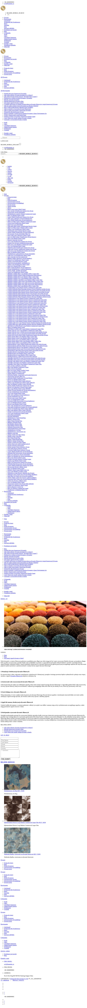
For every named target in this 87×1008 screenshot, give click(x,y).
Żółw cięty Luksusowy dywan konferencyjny (19, 218)
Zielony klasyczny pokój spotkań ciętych (18, 444)
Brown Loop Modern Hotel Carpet (16, 404)
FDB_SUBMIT (5, 760)
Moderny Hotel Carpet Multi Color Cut (18, 470)
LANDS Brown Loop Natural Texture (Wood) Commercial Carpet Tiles (27, 303)
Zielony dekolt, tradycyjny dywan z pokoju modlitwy (22, 477)
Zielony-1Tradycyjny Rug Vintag (16, 442)
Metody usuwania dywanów (11, 99)
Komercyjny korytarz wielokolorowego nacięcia (20, 243)
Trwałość (6, 42)
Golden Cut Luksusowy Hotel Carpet (17, 485)
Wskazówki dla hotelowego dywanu (14, 112)
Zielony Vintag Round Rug (14, 439)
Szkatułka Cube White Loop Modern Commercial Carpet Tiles (24, 364)
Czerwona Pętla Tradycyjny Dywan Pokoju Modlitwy (22, 479)
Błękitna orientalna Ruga (14, 422)
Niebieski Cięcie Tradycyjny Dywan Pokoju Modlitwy (22, 474)
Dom (5, 194)
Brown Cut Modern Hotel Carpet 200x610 (19, 381)
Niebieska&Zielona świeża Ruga (16, 428)
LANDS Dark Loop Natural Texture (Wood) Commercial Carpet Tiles (26, 312)
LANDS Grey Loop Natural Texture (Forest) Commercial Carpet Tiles (26, 315)
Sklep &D (7, 46)
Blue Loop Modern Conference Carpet (17, 367)
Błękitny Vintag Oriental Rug (15, 441)
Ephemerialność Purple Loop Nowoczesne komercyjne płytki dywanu (26, 349)
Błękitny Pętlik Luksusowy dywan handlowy (19, 258)
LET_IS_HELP (5, 735)
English (9, 166)
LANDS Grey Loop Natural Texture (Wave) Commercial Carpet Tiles (26, 319)
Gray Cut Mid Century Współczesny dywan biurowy (21, 237)
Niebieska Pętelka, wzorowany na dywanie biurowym (22, 375)
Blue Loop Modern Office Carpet (16, 372)
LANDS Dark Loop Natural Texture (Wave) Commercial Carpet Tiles (26, 310)
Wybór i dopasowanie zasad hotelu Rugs (15, 115)
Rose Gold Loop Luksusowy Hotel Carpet (18, 235)
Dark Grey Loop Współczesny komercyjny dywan (21, 250)
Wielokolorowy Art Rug (14, 430)
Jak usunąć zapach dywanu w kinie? (14, 102)
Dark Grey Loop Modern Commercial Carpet (19, 244)
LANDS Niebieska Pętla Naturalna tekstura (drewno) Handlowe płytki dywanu (29, 296)
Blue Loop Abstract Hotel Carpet (16, 457)
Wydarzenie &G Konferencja (12, 22)
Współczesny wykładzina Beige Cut (17, 490)
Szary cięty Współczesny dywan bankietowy (19, 405)
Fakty (5, 36)
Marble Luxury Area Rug (14, 436)
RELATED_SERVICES (8, 763)
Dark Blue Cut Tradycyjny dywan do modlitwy (20, 476)
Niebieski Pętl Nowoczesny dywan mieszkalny (20, 453)
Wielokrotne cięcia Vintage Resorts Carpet (19, 231)
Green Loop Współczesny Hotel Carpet (18, 223)
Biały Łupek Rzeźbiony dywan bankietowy (19, 267)
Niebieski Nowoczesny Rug (15, 427)
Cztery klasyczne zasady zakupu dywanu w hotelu (17, 118)
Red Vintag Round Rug (13, 437)
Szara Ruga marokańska (14, 414)
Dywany (6, 17)
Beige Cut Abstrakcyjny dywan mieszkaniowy (20, 456)
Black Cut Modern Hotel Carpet (16, 327)
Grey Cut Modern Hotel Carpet (15, 482)
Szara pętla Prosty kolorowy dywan (17, 448)
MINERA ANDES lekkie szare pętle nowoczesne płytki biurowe (25, 283)
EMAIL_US (4, 598)
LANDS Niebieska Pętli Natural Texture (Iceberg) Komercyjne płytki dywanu (28, 290)
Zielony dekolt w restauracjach (15, 373)
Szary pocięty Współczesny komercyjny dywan (20, 211)
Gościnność (7, 20)
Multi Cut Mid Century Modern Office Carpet (20, 227)
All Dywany (4, 77)
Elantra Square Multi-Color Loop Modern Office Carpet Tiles (24, 341)
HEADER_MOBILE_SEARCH (28, 154)
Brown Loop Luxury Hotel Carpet (16, 398)
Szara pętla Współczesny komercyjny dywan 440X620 (22, 407)
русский (9, 174)
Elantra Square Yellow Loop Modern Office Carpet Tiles (22, 342)
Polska (9, 179)
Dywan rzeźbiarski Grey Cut (15, 396)
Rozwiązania (7, 19)
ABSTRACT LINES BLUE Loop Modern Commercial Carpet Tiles (26, 326)
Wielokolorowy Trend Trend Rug (16, 418)
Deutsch (9, 171)
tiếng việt (10, 178)
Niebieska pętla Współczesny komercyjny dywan (20, 247)
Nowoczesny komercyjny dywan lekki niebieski (20, 483)
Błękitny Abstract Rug (13, 419)
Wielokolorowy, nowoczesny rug (16, 431)
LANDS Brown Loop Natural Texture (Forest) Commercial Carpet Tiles (27, 300)
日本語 (9, 169)
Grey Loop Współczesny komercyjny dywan (19, 241)
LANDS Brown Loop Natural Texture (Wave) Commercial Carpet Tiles (26, 301)
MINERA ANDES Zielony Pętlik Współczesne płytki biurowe (24, 275)
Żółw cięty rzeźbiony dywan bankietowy (18, 395)
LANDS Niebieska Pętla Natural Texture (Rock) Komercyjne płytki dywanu (28, 292)
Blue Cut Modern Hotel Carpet (15, 215)
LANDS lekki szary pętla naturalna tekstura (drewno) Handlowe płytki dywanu (29, 324)
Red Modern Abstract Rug (14, 424)
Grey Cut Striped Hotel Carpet (15, 399)
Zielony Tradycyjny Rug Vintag (16, 434)
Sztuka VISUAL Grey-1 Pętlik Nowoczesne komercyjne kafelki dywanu (27, 332)
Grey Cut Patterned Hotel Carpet (16, 246)
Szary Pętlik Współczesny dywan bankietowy (19, 220)
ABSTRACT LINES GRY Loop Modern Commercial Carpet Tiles (25, 329)
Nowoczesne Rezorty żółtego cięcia (17, 467)
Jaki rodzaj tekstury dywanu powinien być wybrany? (18, 95)
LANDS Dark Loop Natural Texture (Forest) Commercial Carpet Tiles (26, 304)
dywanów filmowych (16, 676)
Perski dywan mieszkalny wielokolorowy (18, 263)
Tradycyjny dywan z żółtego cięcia (16, 480)
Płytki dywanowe (9, 71)
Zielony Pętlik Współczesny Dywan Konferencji (20, 232)
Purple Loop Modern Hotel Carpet (16, 460)
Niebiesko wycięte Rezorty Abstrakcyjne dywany (20, 473)
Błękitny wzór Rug (12, 433)
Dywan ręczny (8, 74)
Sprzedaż (6, 25)
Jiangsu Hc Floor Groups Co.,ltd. (19, 980)
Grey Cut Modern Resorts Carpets (16, 402)
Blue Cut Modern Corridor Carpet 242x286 (19, 384)
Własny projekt (11, 206)
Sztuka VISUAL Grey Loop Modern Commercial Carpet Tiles (24, 330)
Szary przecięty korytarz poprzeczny (17, 257)
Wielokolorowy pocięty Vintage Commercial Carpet (21, 214)
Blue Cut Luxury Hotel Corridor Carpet (18, 370)
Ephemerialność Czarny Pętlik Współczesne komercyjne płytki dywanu (26, 344)
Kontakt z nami (8, 43)
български (10, 182)
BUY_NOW (21, 792)
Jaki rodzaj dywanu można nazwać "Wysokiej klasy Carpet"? (20, 96)
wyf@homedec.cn (9, 3)
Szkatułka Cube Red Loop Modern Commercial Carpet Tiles (23, 362)
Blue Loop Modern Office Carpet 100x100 (19, 410)
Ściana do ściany (8, 68)
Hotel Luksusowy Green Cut (15, 487)
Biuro (5, 23)
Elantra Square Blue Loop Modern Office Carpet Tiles (22, 336)
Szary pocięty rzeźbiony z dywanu (16, 365)
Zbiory (9, 208)
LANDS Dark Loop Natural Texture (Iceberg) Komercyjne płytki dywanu (27, 306)
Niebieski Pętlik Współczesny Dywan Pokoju (19, 378)
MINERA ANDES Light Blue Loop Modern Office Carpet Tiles (24, 280)
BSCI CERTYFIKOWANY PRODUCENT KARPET (18, 107)
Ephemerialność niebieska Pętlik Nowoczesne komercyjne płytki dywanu (27, 346)
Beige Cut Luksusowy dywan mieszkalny (18, 454)
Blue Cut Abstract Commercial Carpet (17, 488)
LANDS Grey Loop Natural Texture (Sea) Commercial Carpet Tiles (25, 318)
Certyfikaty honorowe (10, 37)
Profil (5, 34)
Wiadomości (7, 40)
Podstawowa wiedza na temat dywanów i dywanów (18, 98)
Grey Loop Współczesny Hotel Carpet (17, 413)
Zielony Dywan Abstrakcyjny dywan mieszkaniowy (21, 390)
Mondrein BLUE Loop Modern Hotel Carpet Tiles (21, 352)
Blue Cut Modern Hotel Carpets (16, 252)
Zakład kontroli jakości (10, 39)
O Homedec (7, 33)
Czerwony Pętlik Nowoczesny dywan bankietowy (21, 401)
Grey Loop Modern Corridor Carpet (17, 471)
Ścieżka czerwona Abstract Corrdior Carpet (19, 459)
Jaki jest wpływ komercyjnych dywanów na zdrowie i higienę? (21, 106)
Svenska (9, 181)
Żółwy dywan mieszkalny (14, 369)
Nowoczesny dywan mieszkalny (16, 212)
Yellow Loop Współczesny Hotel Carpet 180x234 (20, 382)
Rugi (5, 69)
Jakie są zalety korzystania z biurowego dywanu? (17, 110)
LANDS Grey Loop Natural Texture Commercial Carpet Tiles (24, 313)
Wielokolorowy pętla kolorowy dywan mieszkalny (21, 254)
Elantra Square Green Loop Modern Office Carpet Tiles (22, 338)
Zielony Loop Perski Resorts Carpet (17, 261)
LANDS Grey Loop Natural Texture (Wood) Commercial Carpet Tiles (26, 321)
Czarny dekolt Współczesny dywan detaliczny (20, 451)
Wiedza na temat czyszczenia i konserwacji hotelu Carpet (19, 116)
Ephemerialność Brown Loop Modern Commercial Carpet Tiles (24, 347)
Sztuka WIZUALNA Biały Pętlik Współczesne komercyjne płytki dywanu (27, 335)
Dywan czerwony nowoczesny (15, 445)
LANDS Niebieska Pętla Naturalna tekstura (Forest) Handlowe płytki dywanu (28, 289)
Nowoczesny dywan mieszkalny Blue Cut (18, 234)
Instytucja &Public (9, 28)
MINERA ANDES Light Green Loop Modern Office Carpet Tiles (25, 281)
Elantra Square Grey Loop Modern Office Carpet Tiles (22, 339)
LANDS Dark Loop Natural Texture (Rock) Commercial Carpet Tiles (26, 307)
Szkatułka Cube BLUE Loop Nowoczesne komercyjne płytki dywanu (26, 358)
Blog (5, 31)
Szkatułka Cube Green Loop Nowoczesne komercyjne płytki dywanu (26, 359)
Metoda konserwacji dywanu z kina (13, 101)
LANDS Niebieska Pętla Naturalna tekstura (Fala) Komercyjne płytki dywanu (28, 295)
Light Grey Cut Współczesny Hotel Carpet (19, 255)
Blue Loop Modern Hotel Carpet (16, 238)
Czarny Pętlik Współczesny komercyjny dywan (20, 217)
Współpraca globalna (10, 45)
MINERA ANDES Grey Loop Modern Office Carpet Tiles (23, 278)
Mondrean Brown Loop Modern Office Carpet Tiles (21, 355)
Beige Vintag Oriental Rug (14, 421)
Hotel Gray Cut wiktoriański (15, 224)
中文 (8, 168)
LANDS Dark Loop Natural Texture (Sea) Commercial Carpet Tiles (25, 309)
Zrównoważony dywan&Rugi (12, 73)
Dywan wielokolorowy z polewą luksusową (19, 269)
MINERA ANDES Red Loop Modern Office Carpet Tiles (23, 277)
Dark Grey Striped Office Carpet (16, 266)
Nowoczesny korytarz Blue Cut (16, 376)
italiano (9, 173)
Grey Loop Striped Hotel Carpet (16, 393)
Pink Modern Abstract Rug (14, 425)
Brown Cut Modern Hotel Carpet (16, 379)
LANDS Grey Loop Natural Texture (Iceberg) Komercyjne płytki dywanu (27, 316)
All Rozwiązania (5, 90)
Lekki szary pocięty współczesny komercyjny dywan (21, 249)
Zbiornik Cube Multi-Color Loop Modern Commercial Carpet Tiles (25, 361)
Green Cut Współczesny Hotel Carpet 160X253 (20, 408)
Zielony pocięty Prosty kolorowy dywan (18, 447)
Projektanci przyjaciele (10, 30)
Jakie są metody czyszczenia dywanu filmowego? (17, 109)
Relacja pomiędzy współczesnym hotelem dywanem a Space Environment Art (25, 113)
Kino (5, 27)
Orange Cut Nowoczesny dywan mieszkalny (19, 411)
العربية (9, 176)
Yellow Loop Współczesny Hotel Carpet (18, 229)
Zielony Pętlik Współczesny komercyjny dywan (20, 385)
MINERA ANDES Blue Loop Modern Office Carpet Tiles (23, 273)
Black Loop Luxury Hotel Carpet (16, 209)
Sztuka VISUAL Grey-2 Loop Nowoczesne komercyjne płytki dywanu (26, 333)
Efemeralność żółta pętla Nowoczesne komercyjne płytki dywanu (25, 350)
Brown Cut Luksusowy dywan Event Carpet (19, 387)
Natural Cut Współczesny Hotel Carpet (18, 260)
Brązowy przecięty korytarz (15, 240)
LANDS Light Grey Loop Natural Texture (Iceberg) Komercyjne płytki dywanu (29, 323)
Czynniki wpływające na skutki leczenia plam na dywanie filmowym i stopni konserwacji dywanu (31, 104)
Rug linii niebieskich (13, 416)
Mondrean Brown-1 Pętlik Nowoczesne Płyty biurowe (22, 356)
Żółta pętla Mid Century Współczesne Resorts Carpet (22, 226)
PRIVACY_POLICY (18, 982)
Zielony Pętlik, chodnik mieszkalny (17, 270)
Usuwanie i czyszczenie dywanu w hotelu (15, 119)
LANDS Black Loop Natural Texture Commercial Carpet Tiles (24, 287)
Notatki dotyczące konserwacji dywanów (15, 93)
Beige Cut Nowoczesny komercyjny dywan (19, 462)
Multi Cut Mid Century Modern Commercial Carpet (21, 221)
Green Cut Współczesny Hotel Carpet (17, 272)
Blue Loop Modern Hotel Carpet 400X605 (19, 388)
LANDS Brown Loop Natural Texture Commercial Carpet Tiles (24, 298)
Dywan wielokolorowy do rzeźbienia (17, 392)
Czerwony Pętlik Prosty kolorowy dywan (18, 450)
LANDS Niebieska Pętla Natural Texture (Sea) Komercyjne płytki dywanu (27, 293)
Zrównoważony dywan (13, 201)
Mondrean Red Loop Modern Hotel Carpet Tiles (20, 353)
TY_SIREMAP (5, 982)
